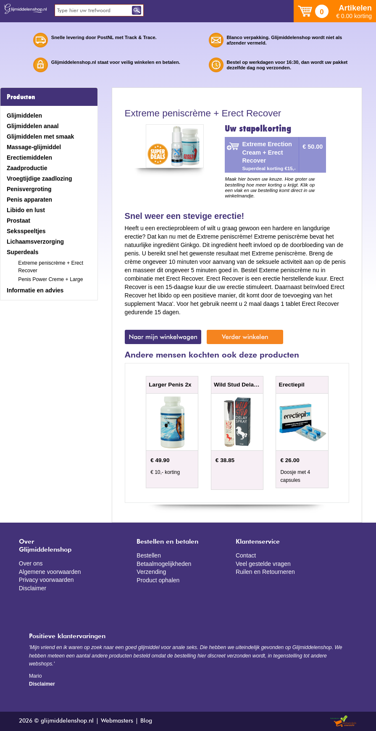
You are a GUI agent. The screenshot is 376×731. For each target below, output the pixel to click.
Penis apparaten (29, 199)
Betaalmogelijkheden (164, 563)
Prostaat (18, 220)
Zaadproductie (27, 168)
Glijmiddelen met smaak (40, 136)
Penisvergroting (29, 189)
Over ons (31, 563)
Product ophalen (158, 580)
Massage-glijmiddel (34, 147)
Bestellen (149, 555)
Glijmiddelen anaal (33, 126)
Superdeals (22, 252)
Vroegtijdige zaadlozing (39, 178)
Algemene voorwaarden (50, 571)
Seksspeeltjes (26, 231)
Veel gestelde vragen (263, 563)
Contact (246, 555)
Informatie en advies (35, 290)
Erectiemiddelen (29, 157)
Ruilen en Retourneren (265, 571)
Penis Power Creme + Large (50, 279)
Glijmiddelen (24, 115)
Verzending (151, 571)
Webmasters (117, 721)
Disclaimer (32, 588)
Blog (146, 721)
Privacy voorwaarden (46, 579)
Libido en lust (26, 210)
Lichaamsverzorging (35, 241)
